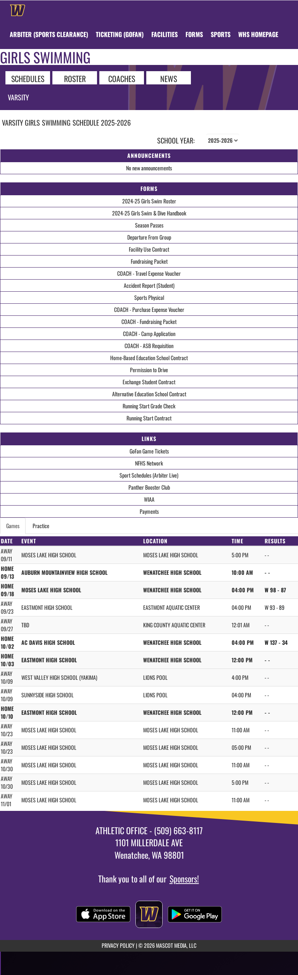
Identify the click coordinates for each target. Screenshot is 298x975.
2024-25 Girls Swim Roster (149, 201)
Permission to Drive (149, 370)
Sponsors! (184, 878)
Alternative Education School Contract (149, 394)
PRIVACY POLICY (118, 945)
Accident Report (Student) (149, 285)
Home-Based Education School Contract (149, 358)
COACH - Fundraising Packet (149, 321)
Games (12, 526)
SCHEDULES (27, 78)
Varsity (18, 97)
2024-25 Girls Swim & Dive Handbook (149, 213)
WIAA (149, 499)
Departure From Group (149, 237)
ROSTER (75, 78)
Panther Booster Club (149, 487)
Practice (41, 526)
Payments (149, 511)
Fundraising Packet (149, 261)
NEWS (168, 78)
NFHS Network (149, 463)
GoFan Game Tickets (149, 451)
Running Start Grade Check (149, 406)
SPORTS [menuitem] (220, 34)
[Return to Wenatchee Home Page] (17, 10)
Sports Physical (149, 297)
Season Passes (149, 225)
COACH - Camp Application (149, 333)
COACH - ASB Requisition (149, 345)
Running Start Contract (149, 418)
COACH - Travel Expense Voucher (149, 273)
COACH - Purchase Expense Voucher (149, 309)
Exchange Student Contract (149, 382)
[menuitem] (49, 34)
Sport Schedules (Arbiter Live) (149, 475)
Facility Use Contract (149, 249)
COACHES (121, 78)
